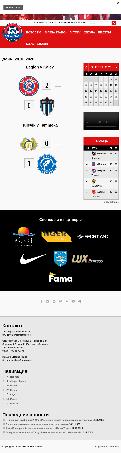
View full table (111, 202)
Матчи (75, 32)
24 (111, 96)
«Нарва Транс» (55, 32)
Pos (87, 148)
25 (116, 96)
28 (96, 102)
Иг (111, 148)
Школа (89, 32)
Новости (33, 32)
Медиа (42, 43)
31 (111, 102)
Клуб (30, 43)
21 (96, 96)
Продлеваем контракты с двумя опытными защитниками (37, 424)
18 (116, 91)
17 (111, 91)
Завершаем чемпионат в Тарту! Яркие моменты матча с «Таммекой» (43, 432)
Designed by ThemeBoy (106, 446)
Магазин (12, 403)
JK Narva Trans (40, 23)
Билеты (104, 32)
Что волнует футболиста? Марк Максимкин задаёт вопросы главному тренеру (49, 420)
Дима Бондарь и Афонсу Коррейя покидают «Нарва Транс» (38, 428)
